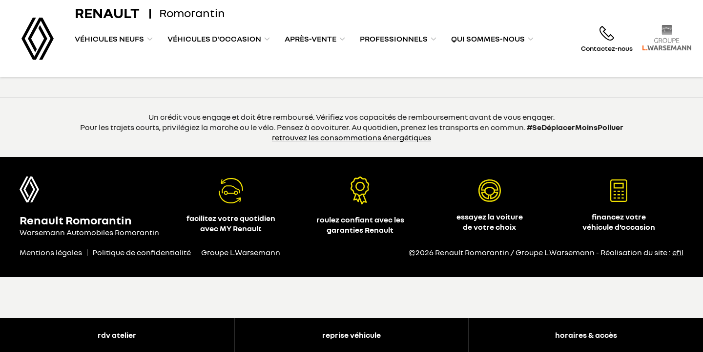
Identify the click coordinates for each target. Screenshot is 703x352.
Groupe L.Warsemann (240, 252)
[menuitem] (114, 39)
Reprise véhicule (351, 335)
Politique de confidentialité (141, 252)
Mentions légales (51, 252)
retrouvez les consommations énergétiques (351, 137)
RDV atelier (117, 335)
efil (677, 252)
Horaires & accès (586, 335)
